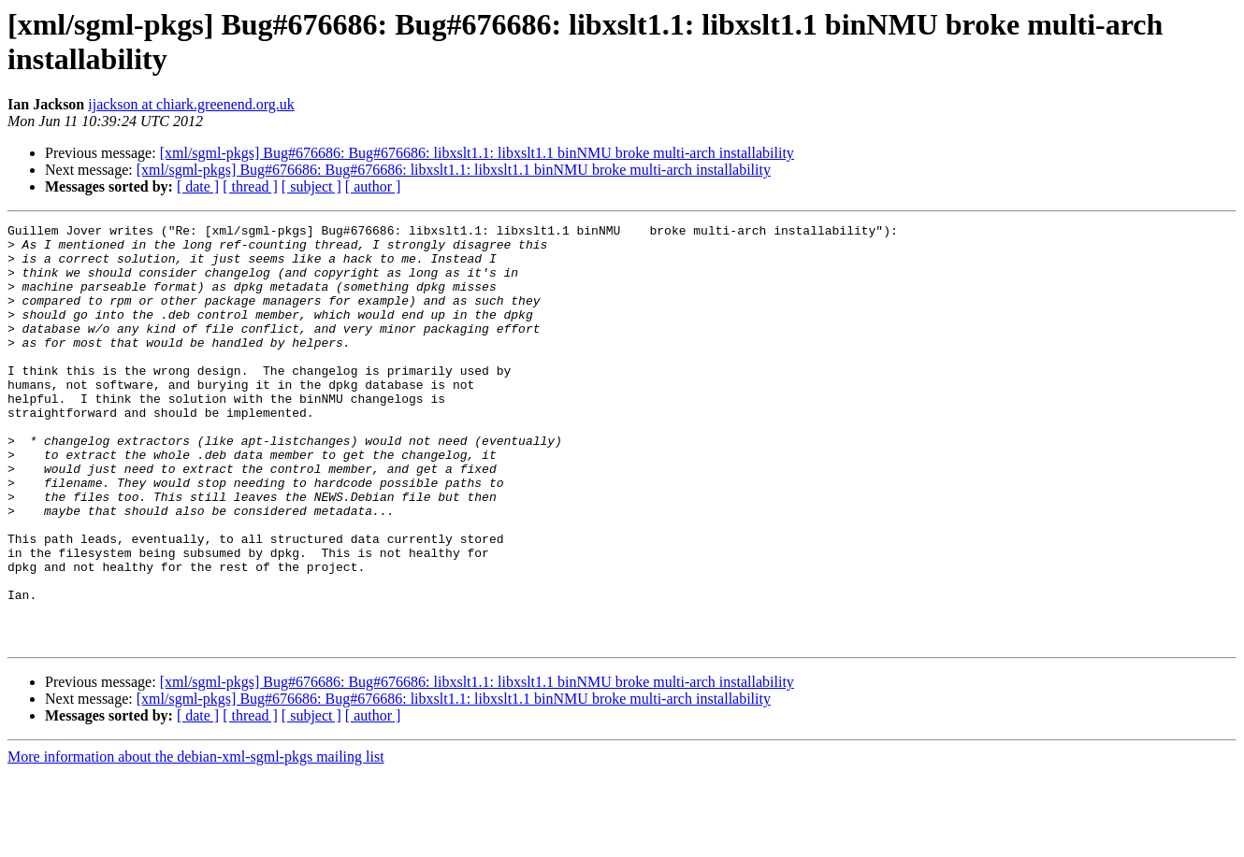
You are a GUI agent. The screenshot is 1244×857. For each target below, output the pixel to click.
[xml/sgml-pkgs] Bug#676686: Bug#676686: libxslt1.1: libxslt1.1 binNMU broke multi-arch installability (477, 153)
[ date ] (198, 186)
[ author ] (373, 186)
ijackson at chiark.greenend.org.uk (191, 104)
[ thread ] (250, 186)
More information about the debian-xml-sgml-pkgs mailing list (195, 841)
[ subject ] (311, 186)
